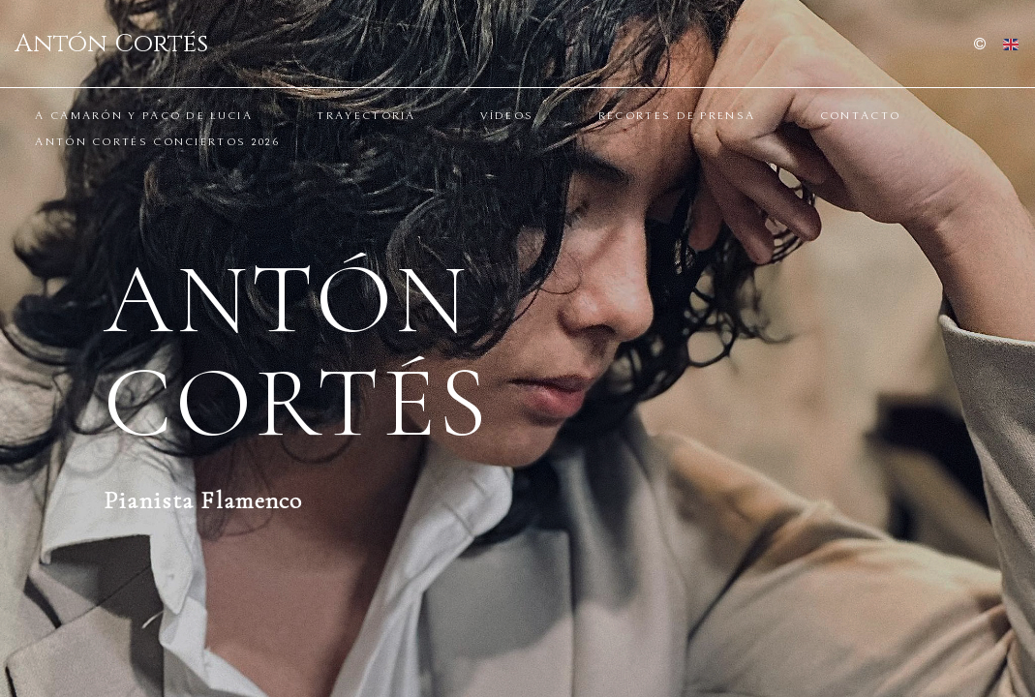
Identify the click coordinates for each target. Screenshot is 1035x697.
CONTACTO (860, 115)
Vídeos (506, 115)
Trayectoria (366, 115)
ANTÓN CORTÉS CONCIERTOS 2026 (157, 142)
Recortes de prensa (676, 115)
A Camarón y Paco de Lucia (144, 115)
